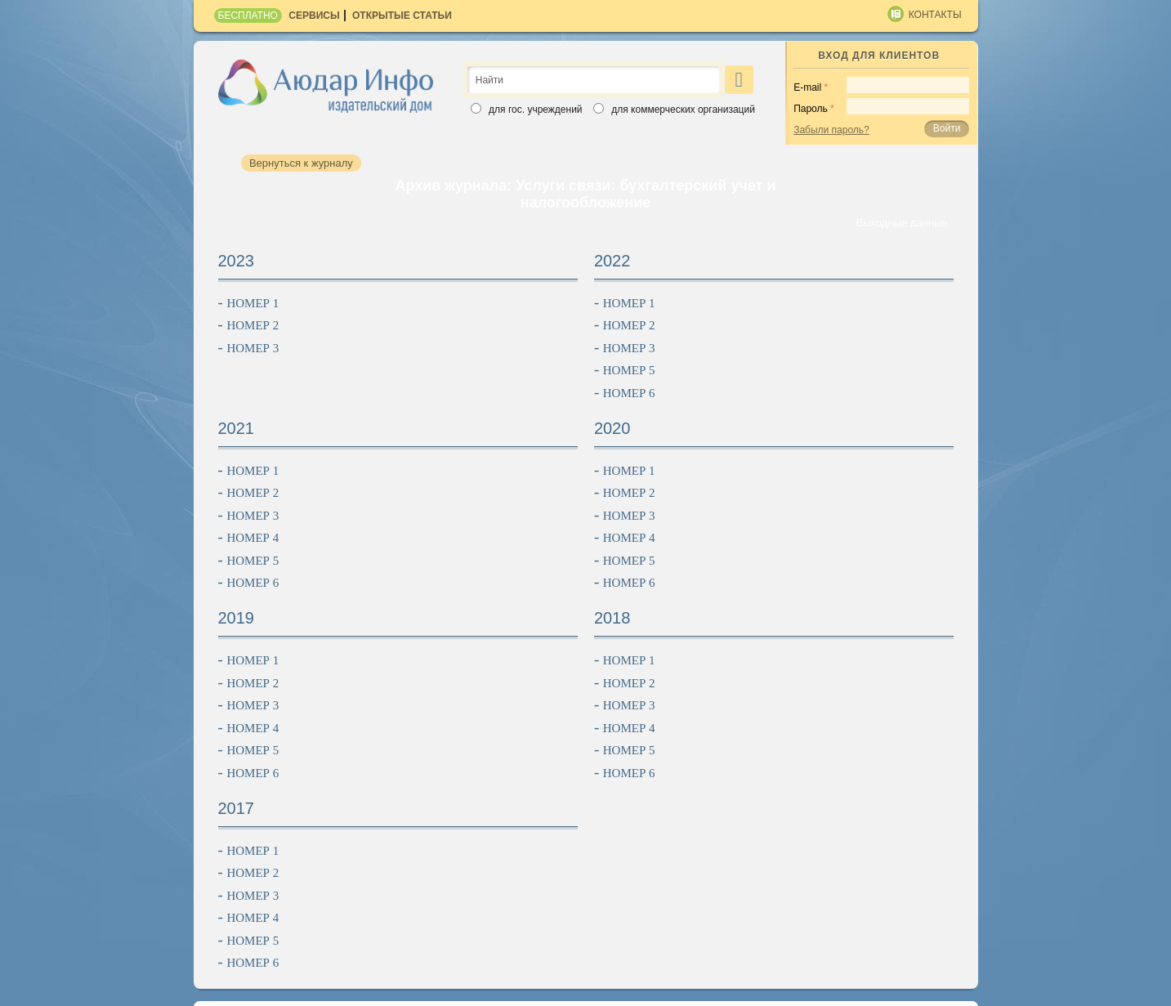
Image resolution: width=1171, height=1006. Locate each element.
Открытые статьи (402, 15)
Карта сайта (237, 988)
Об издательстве (333, 881)
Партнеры (840, 881)
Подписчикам (471, 881)
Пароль (810, 108)
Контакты (935, 14)
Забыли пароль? (831, 130)
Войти (947, 128)
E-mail (807, 87)
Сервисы (313, 15)
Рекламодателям (609, 881)
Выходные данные (901, 223)
